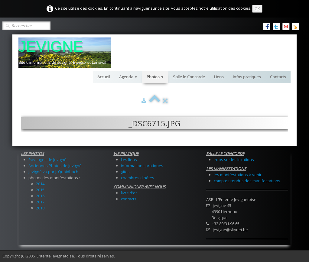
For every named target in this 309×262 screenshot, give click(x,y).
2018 (40, 208)
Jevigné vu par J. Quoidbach (53, 171)
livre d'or (129, 193)
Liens (219, 76)
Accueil (103, 76)
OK (257, 8)
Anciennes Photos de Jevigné (55, 165)
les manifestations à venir (238, 174)
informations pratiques (142, 165)
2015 (40, 189)
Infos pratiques (247, 76)
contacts (128, 199)
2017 (40, 202)
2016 (40, 196)
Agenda (128, 76)
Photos (155, 76)
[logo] (64, 52)
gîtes (125, 171)
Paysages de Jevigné (47, 159)
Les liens (129, 159)
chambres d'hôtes (137, 177)
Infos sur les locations (234, 159)
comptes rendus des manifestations (247, 180)
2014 (40, 183)
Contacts (278, 76)
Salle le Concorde (189, 76)
